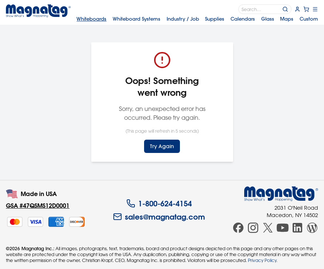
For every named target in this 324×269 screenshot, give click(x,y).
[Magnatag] (281, 193)
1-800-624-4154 (159, 203)
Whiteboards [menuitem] (91, 18)
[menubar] (197, 18)
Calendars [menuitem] (243, 18)
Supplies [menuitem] (214, 18)
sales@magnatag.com (159, 216)
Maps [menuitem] (286, 18)
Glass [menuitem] (267, 18)
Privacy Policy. (262, 260)
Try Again (162, 146)
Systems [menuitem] (136, 18)
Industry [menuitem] (183, 18)
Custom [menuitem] (309, 18)
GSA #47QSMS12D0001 (37, 205)
